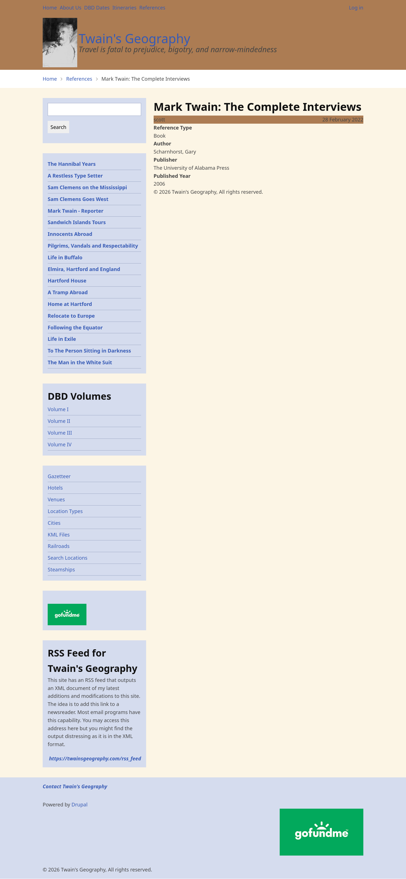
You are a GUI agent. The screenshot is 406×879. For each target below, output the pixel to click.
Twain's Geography (134, 38)
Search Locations (68, 557)
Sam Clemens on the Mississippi (87, 187)
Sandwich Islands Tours (77, 222)
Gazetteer (59, 476)
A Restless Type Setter (75, 175)
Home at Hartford (70, 304)
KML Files (59, 534)
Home (50, 7)
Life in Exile (62, 339)
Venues (56, 499)
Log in (356, 7)
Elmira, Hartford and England (84, 269)
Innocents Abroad (70, 234)
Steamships (61, 569)
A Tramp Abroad (68, 292)
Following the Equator (75, 327)
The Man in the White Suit (80, 362)
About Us (70, 7)
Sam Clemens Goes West (78, 199)
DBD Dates (97, 7)
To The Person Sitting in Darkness (89, 350)
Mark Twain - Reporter (75, 210)
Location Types (65, 511)
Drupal (79, 804)
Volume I (58, 409)
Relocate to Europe (71, 315)
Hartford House (67, 280)
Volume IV (60, 444)
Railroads (58, 546)
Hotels (55, 487)
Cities (54, 522)
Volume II (59, 421)
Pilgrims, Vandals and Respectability (93, 245)
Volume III (60, 432)
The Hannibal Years (72, 164)
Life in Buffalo (65, 257)
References (152, 7)
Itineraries (124, 7)
